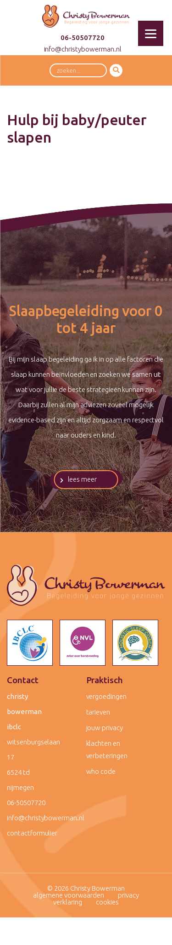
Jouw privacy (104, 728)
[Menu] (150, 33)
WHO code (101, 771)
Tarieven (98, 712)
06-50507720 (83, 37)
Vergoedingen (106, 696)
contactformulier (32, 833)
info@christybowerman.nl (83, 49)
